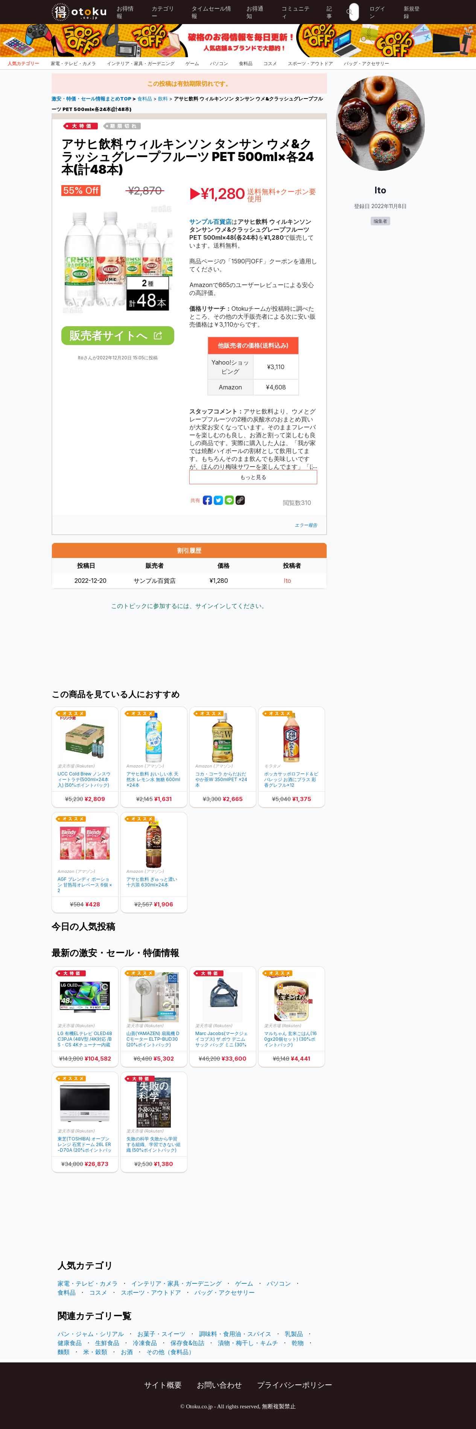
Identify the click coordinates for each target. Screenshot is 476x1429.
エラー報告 (306, 525)
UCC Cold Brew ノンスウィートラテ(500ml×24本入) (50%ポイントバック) (84, 779)
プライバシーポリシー (294, 1385)
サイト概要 (163, 1385)
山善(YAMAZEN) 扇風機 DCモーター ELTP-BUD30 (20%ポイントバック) (152, 1039)
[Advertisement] (189, 650)
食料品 (245, 63)
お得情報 (125, 12)
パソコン (219, 63)
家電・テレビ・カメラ (73, 63)
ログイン (377, 12)
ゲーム (192, 63)
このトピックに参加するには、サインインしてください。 (189, 606)
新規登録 (412, 12)
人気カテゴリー (23, 63)
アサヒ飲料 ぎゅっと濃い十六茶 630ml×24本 (151, 882)
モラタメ (272, 766)
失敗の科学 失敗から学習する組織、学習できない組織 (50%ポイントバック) (153, 1144)
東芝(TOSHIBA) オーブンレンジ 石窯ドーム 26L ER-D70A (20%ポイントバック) (85, 1144)
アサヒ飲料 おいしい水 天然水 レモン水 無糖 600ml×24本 (153, 779)
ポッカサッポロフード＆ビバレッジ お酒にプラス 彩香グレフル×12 (291, 779)
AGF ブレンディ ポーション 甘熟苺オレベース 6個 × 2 (85, 884)
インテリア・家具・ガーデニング (141, 63)
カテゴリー (163, 12)
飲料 (163, 99)
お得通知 (254, 12)
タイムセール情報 (211, 12)
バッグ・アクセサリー (366, 63)
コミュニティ (295, 12)
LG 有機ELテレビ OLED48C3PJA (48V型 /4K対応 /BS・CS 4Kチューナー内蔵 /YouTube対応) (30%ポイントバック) (85, 1039)
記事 (329, 12)
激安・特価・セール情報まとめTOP (92, 99)
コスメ (270, 63)
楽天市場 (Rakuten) (76, 766)
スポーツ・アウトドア (310, 63)
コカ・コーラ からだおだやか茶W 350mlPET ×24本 (221, 779)
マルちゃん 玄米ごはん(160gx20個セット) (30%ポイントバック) (290, 1039)
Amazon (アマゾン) (145, 766)
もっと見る (253, 477)
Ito (287, 580)
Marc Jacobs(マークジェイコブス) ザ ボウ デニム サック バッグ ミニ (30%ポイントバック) (221, 1039)
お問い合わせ (219, 1385)
